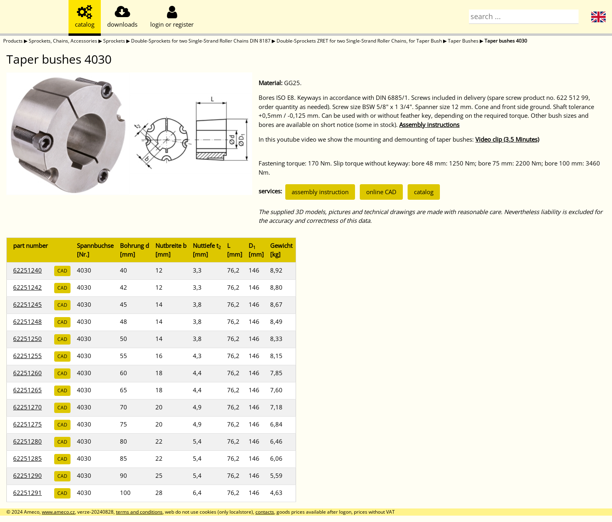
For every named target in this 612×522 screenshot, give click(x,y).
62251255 (27, 356)
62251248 (27, 321)
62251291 (27, 493)
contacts (264, 511)
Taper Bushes (463, 40)
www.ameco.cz (58, 511)
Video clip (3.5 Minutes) (507, 139)
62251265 (27, 390)
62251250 (27, 339)
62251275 (27, 424)
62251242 (27, 287)
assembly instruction (320, 192)
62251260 (27, 373)
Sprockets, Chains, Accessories (63, 40)
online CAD (381, 192)
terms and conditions (139, 511)
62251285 (27, 458)
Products (13, 40)
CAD (62, 270)
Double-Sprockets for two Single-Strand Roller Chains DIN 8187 (201, 40)
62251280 (27, 441)
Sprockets (114, 40)
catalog (424, 192)
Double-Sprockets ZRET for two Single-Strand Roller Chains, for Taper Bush (359, 40)
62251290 (27, 475)
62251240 (27, 270)
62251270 (27, 407)
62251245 (27, 304)
